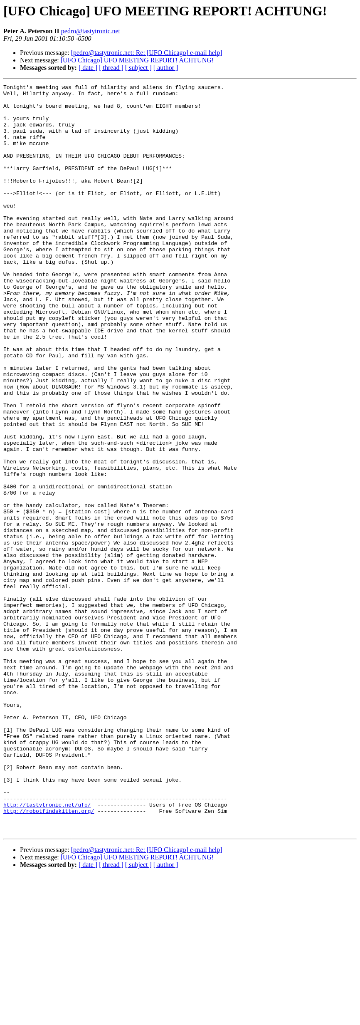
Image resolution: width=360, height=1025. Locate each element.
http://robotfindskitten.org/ (48, 957)
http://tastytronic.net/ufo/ (47, 949)
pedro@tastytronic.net (90, 31)
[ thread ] (111, 67)
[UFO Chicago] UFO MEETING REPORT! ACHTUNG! (137, 60)
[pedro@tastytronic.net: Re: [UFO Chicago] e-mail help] (146, 52)
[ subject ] (138, 67)
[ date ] (88, 67)
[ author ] (165, 67)
